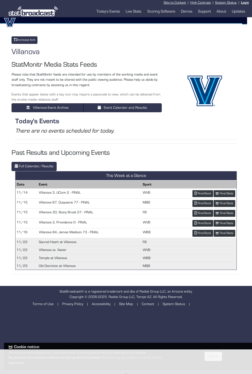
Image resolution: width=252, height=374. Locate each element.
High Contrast (200, 2)
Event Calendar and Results (122, 107)
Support (204, 11)
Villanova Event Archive (47, 107)
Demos (186, 11)
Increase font (24, 40)
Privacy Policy (72, 304)
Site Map (126, 304)
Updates (238, 11)
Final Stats (224, 193)
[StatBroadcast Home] (34, 11)
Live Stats (134, 11)
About (221, 11)
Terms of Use (43, 304)
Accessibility (101, 304)
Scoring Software (161, 11)
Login (245, 2)
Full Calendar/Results (34, 166)
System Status (226, 2)
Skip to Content (175, 2)
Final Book (202, 193)
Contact (148, 304)
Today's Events (108, 11)
